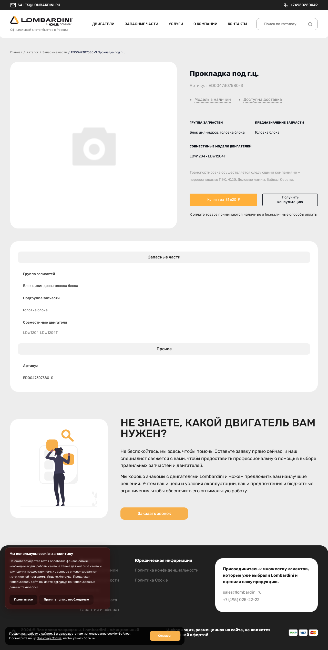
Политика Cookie (151, 580)
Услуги (176, 24)
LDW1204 (31, 333)
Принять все (23, 599)
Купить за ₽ (223, 199)
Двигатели (103, 24)
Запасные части (141, 24)
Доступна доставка (262, 99)
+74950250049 (300, 5)
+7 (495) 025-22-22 (241, 599)
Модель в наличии (212, 99)
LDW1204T (49, 333)
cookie (83, 561)
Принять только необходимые (66, 599)
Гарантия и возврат (99, 609)
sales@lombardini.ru (35, 5)
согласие (60, 582)
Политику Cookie (49, 638)
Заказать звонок (154, 513)
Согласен (165, 635)
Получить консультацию (290, 199)
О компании (205, 24)
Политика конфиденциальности (167, 570)
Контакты (237, 24)
